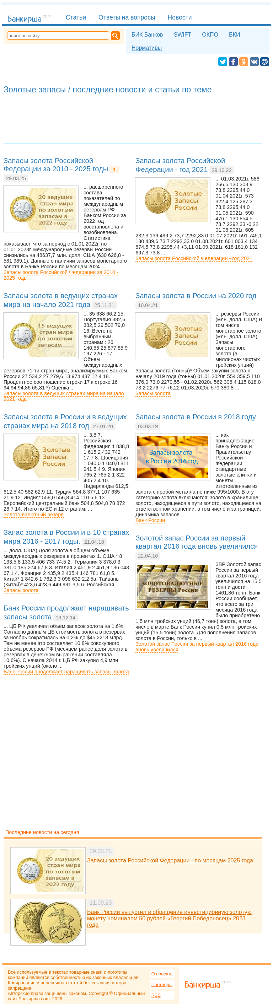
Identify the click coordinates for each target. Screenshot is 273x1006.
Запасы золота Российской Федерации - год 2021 (193, 258)
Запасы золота (153, 393)
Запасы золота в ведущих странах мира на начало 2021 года (64, 396)
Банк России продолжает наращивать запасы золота (66, 671)
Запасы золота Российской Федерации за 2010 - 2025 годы (61, 275)
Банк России (150, 520)
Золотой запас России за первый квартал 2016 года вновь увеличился (196, 646)
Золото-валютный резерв (34, 514)
